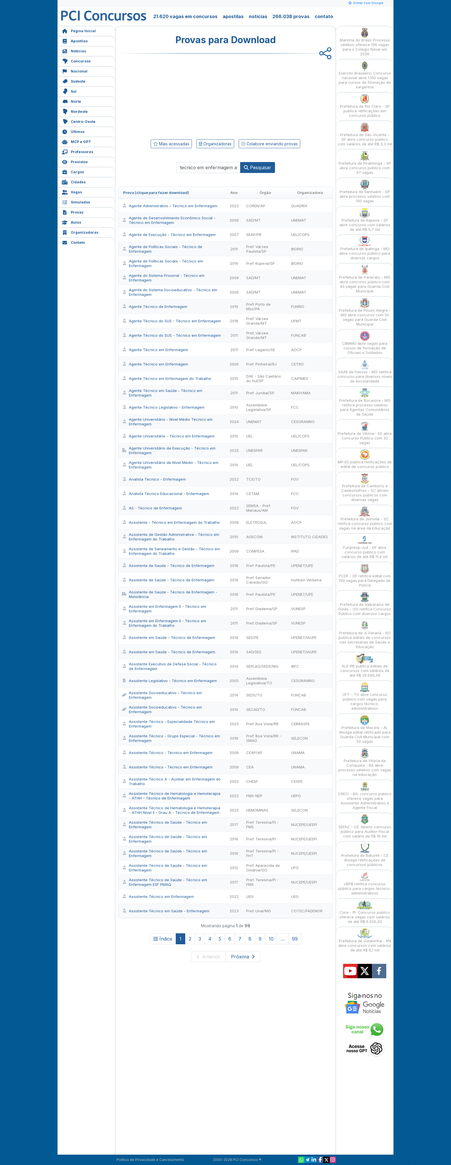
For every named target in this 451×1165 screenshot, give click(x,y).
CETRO (297, 364)
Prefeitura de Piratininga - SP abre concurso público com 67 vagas (365, 163)
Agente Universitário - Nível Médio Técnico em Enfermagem (167, 421)
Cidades (74, 181)
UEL (249, 436)
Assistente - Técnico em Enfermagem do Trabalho (171, 522)
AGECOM (254, 536)
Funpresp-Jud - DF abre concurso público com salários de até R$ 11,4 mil (365, 547)
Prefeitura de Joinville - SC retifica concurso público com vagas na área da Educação (365, 518)
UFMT (296, 321)
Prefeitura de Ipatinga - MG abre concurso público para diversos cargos (364, 248)
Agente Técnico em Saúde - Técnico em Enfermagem (162, 392)
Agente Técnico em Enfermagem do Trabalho (166, 378)
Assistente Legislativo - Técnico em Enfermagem (169, 680)
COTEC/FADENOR (306, 911)
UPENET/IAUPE (304, 637)
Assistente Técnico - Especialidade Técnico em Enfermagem (168, 723)
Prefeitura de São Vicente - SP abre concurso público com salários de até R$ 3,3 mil (365, 134)
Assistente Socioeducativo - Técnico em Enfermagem (162, 695)
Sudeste (73, 80)
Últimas (73, 131)
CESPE (297, 781)
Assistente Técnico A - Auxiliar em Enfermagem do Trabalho (171, 781)
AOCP (296, 349)
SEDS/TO (254, 695)
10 (271, 939)
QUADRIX (299, 205)
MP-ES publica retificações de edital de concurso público (365, 459)
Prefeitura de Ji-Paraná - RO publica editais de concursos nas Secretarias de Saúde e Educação (365, 634)
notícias (258, 16)
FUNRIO (297, 306)
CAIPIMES (299, 378)
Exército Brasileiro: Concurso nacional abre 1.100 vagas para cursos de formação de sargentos (365, 75)
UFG (295, 867)
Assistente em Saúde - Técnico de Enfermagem (168, 637)
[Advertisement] (178, 95)
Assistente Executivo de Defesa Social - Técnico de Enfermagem (169, 666)
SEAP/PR (253, 234)
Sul (69, 90)
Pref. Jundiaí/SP (260, 393)
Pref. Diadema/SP (261, 608)
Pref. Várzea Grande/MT (257, 320)
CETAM (252, 493)
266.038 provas (290, 16)
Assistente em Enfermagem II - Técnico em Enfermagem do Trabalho (164, 623)
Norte (71, 100)
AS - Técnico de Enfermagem (152, 508)
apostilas (233, 16)
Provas (72, 211)
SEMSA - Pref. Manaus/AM (258, 508)
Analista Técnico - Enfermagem (154, 479)
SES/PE (252, 637)
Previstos (75, 161)
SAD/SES (253, 652)
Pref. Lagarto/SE (260, 349)
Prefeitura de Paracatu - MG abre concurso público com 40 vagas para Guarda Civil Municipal (364, 279)
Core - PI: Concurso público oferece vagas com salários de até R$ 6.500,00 (364, 912)
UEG (250, 896)
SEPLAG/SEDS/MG (262, 666)
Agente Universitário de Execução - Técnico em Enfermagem (168, 450)
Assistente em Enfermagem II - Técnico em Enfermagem (164, 608)
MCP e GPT (76, 141)
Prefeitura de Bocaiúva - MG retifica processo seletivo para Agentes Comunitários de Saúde (365, 402)
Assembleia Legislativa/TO (259, 680)
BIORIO (297, 249)
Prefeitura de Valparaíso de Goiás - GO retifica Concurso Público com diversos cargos (364, 604)
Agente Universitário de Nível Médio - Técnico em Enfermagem (170, 464)
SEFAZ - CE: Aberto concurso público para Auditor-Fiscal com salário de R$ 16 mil (365, 826)
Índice (163, 939)
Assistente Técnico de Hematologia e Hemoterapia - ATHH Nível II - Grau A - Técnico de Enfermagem (171, 810)
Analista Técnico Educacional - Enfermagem (165, 493)
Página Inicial (79, 30)
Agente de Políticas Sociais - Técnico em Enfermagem (162, 263)
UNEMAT (298, 220)
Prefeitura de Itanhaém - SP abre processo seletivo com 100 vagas (365, 191)
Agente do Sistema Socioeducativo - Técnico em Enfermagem (169, 292)
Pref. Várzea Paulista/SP (257, 249)
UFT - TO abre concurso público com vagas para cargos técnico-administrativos (365, 696)
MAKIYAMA (301, 393)
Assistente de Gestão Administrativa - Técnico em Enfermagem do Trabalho (170, 536)
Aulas (71, 221)
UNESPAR (254, 450)
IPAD (295, 551)
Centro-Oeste (78, 121)
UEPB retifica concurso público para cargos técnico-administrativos (364, 883)
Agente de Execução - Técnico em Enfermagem (169, 234)
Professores (77, 151)
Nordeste (75, 111)
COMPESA (255, 551)
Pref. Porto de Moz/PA (258, 306)
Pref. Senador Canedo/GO (258, 580)
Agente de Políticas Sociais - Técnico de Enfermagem (162, 249)
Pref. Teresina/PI (261, 839)
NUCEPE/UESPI (304, 824)
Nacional (74, 70)
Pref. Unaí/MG (258, 911)
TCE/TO (253, 479)
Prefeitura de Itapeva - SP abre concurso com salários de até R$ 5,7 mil (364, 220)
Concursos (76, 60)
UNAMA (298, 752)
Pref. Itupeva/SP (260, 263)
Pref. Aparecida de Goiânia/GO (263, 867)
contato (324, 16)
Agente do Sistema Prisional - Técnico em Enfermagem (163, 277)
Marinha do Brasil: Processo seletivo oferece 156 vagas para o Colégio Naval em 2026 (365, 42)
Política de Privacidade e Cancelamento (150, 1160)
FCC (295, 407)
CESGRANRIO (303, 421)
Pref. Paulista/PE (260, 565)
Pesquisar (257, 167)
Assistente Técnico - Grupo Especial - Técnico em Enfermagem (171, 738)
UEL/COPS (300, 234)
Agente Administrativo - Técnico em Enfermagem (169, 205)
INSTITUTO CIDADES (309, 536)
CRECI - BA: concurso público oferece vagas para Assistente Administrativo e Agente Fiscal (364, 795)
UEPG (296, 795)
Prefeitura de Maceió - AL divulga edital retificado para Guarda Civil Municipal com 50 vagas (365, 729)
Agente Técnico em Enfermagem (155, 349)
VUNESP (298, 608)
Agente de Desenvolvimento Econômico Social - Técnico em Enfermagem (168, 220)
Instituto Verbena (306, 580)
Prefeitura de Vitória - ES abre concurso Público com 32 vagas (365, 433)
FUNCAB (298, 335)
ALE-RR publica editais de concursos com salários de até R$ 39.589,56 (364, 665)
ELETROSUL (256, 522)
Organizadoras (80, 232)
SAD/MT (253, 220)
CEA (250, 767)
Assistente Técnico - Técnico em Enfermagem (167, 752)
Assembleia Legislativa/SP (258, 407)
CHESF (252, 781)
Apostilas (75, 40)
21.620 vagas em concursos (185, 16)
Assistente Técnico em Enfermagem (158, 896)
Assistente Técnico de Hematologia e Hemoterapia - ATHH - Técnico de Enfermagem (171, 795)
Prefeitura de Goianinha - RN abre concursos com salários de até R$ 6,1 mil (364, 940)
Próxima (243, 957)
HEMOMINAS (257, 810)
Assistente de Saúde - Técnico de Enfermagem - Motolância (169, 594)
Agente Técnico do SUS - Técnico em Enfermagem (171, 321)
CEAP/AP (254, 752)
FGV (295, 479)
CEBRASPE (300, 724)
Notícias (74, 50)
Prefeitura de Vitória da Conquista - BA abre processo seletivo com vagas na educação (364, 762)
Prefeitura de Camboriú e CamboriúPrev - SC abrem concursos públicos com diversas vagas (365, 487)
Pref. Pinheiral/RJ (261, 364)
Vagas (72, 191)
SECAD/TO (255, 709)
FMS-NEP (254, 795)
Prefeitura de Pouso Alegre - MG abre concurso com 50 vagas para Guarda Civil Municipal (365, 312)
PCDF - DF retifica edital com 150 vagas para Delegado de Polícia (365, 575)
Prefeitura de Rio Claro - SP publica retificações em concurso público (365, 106)
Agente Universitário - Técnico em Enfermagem (168, 436)
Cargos (73, 171)
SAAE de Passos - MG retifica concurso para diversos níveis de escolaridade (364, 371)
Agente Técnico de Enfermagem (154, 306)
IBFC (295, 666)
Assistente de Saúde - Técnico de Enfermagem (168, 565)
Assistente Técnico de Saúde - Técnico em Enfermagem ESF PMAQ (164, 882)
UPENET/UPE (302, 565)
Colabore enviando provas (269, 143)
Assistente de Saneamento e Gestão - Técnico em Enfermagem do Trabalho (171, 551)
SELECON (299, 738)
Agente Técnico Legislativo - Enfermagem (163, 407)
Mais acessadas (171, 143)
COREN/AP (255, 205)
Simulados (76, 201)
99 (295, 939)
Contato (73, 242)
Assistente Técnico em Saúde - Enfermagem (165, 911)
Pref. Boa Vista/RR (262, 724)
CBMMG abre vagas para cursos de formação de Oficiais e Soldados (364, 343)
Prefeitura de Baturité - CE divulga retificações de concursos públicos (365, 855)
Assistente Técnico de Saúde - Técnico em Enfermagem (164, 824)
